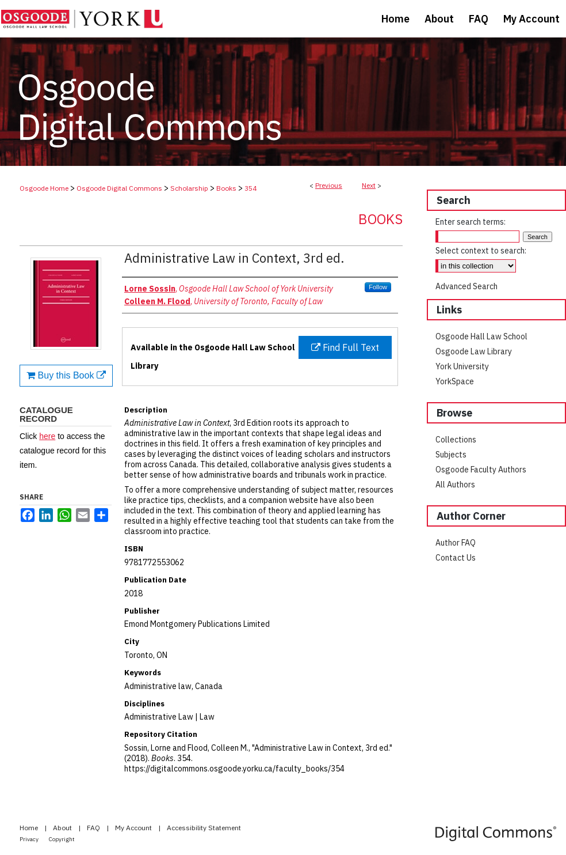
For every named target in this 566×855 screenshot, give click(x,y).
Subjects (450, 454)
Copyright (62, 839)
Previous (328, 185)
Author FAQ (455, 543)
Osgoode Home (44, 188)
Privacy (30, 839)
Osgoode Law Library (473, 351)
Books (226, 188)
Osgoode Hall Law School (481, 336)
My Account (134, 827)
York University (462, 366)
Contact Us (455, 558)
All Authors (455, 484)
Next (369, 185)
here (47, 436)
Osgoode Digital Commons (119, 188)
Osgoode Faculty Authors (480, 469)
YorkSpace (454, 381)
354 (250, 188)
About (63, 827)
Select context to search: (480, 250)
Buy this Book (66, 375)
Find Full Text (345, 347)
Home (30, 827)
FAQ (94, 827)
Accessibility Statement (204, 827)
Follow (378, 286)
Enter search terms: (470, 222)
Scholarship (189, 188)
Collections (455, 439)
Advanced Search (466, 286)
